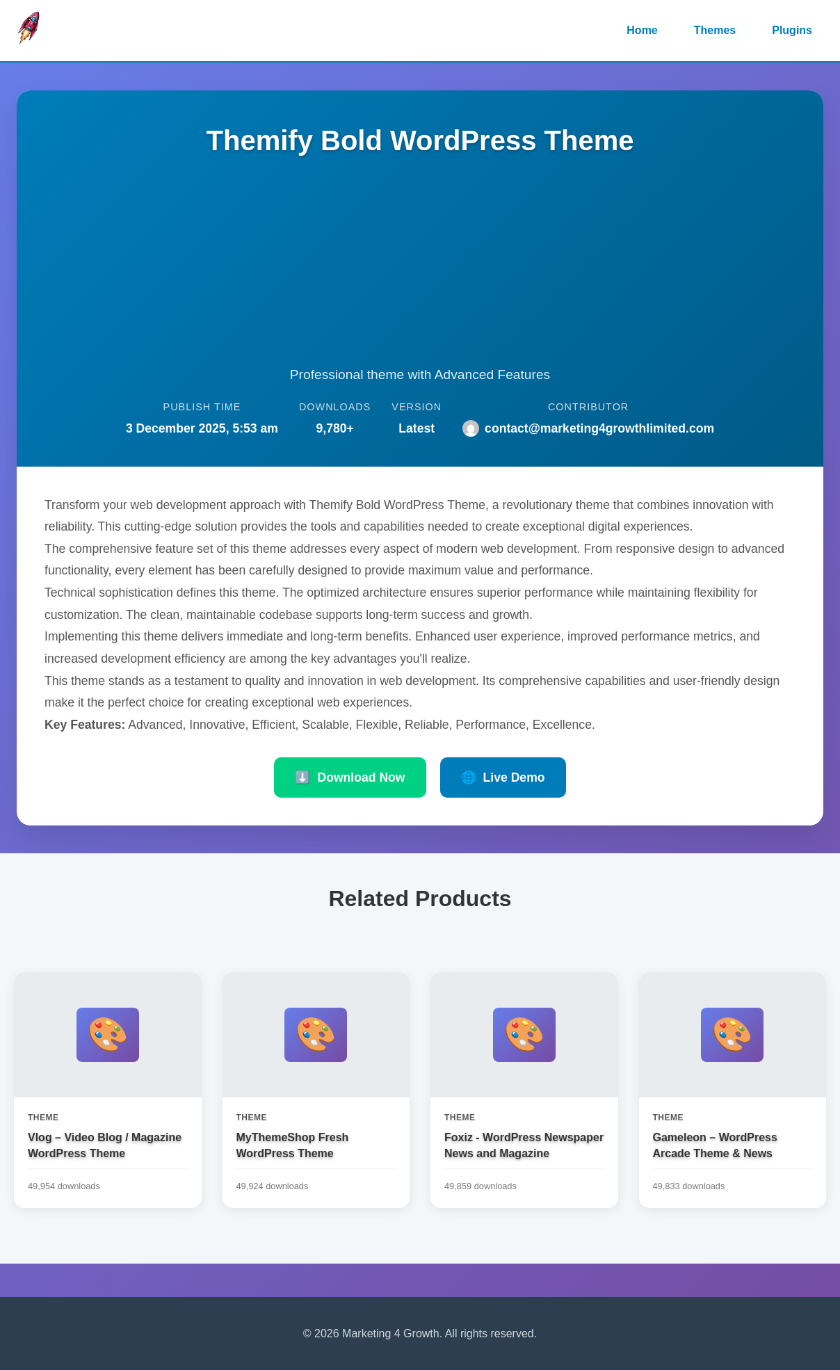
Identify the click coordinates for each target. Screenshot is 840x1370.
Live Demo (503, 777)
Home (642, 30)
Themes (715, 30)
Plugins (792, 30)
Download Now (350, 777)
